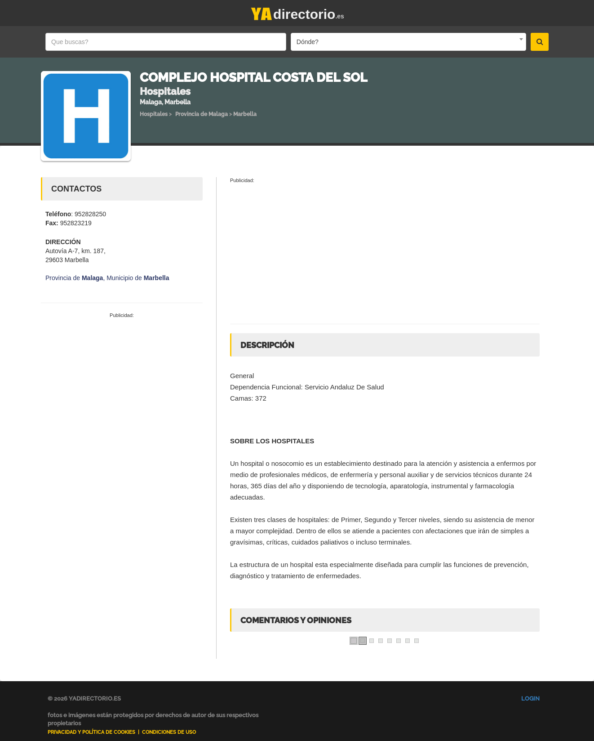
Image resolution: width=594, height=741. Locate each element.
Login (530, 698)
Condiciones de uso (169, 732)
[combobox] (408, 42)
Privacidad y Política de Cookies (91, 732)
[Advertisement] (122, 387)
